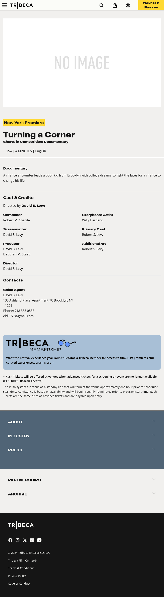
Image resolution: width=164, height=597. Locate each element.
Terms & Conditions (21, 568)
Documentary (15, 168)
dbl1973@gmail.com (18, 316)
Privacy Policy (17, 576)
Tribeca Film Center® (22, 560)
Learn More (45, 362)
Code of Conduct (19, 583)
